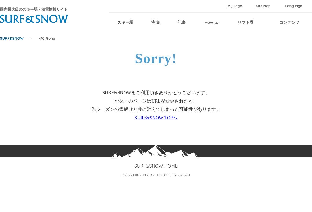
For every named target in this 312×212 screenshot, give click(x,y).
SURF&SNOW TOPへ (156, 117)
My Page (235, 6)
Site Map (263, 6)
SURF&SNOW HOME (156, 166)
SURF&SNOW (12, 38)
